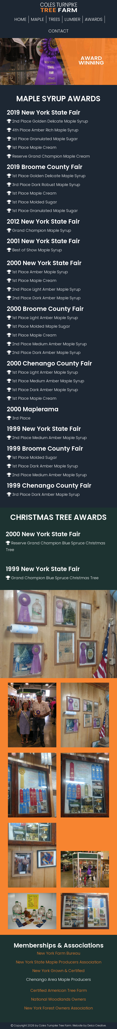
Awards (93, 19)
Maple (37, 19)
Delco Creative (96, 1025)
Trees (54, 19)
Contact (58, 31)
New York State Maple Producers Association (58, 962)
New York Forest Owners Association (58, 1008)
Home (20, 19)
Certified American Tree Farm (58, 990)
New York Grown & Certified (58, 970)
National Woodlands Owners (58, 999)
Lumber (72, 19)
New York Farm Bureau (58, 953)
